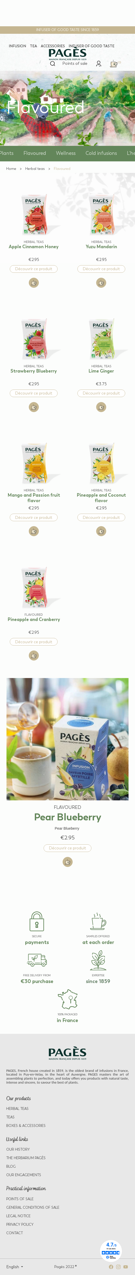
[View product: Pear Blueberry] (67, 761)
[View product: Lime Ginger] (101, 347)
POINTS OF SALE (20, 1199)
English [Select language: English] (13, 1266)
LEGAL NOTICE (18, 1216)
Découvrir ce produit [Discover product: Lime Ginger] (101, 393)
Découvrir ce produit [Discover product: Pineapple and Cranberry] (33, 642)
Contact (14, 1233)
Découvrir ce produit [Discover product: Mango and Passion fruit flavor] (33, 517)
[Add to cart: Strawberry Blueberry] (34, 407)
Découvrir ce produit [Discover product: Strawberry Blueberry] (33, 393)
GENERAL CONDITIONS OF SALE (32, 1207)
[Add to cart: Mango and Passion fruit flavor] (34, 531)
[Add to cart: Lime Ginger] (101, 407)
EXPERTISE (98, 975)
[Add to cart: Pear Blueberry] (68, 862)
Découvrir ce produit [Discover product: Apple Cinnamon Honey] (33, 268)
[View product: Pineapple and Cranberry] (33, 596)
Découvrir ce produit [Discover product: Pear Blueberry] (67, 848)
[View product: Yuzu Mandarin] (101, 223)
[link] (98, 63)
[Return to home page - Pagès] (67, 54)
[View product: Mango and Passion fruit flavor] (33, 472)
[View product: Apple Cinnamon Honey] (33, 223)
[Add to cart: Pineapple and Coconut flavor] (101, 531)
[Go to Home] (11, 169)
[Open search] (53, 64)
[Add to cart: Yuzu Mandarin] (101, 283)
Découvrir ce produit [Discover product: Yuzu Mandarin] (101, 268)
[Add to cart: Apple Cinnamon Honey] (34, 283)
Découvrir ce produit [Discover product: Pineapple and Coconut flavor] (101, 517)
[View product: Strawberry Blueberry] (33, 347)
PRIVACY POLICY (20, 1224)
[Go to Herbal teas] (35, 169)
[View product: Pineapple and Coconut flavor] (101, 472)
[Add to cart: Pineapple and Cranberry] (34, 656)
